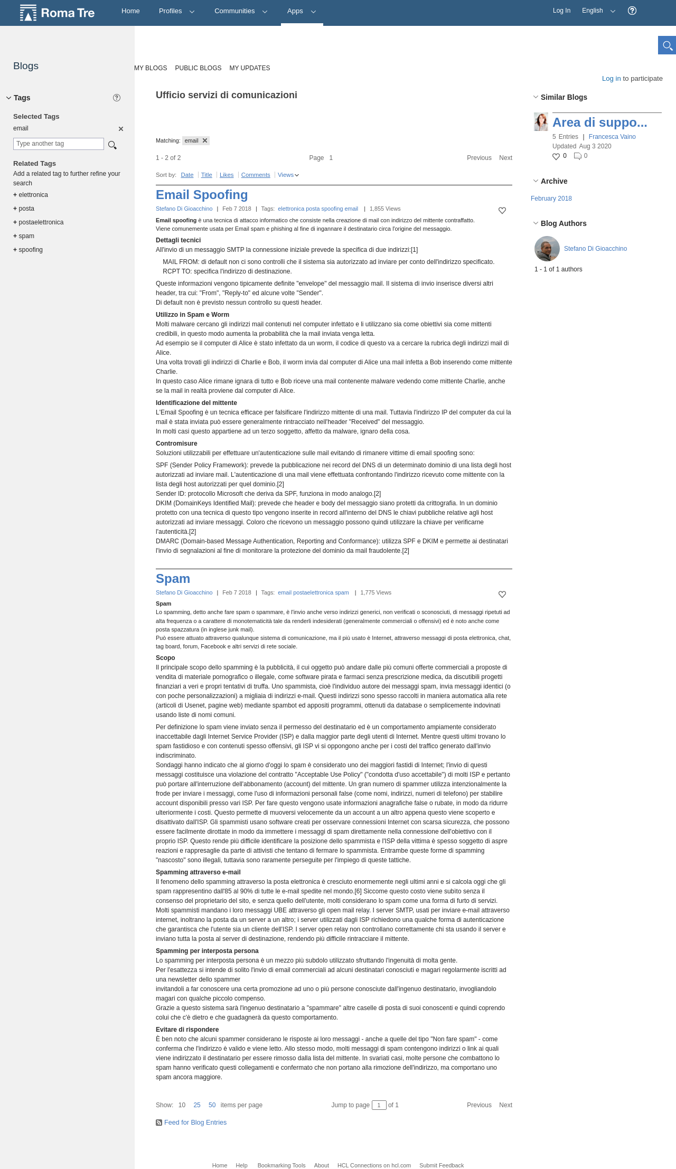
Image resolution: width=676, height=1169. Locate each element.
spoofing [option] (28, 249)
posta (313, 208)
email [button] (196, 140)
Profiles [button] (177, 11)
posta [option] (23, 208)
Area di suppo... (599, 122)
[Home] (130, 11)
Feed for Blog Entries (195, 1122)
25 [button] (196, 1105)
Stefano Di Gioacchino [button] (595, 248)
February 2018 (551, 198)
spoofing (332, 208)
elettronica (291, 208)
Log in (611, 78)
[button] (632, 11)
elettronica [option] (30, 195)
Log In (561, 10)
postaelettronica (313, 592)
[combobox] (58, 144)
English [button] (596, 7)
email (351, 208)
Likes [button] (227, 175)
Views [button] (286, 175)
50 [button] (212, 1105)
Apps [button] (301, 11)
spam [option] (23, 236)
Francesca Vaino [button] (612, 136)
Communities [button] (241, 11)
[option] (120, 128)
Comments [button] (255, 175)
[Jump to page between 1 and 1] (379, 1105)
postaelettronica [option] (38, 222)
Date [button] (187, 175)
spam (342, 592)
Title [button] (206, 175)
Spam (173, 578)
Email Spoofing (202, 194)
